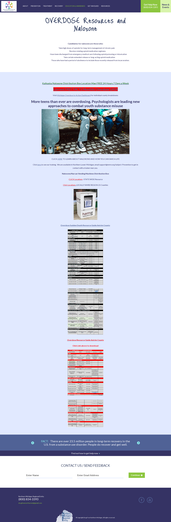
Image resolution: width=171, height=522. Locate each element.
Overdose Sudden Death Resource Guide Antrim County (85, 225)
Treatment (47, 6)
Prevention (35, 6)
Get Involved (93, 6)
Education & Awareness (75, 6)
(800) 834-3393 (150, 6)
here (39, 164)
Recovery (59, 6)
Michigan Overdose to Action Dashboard (74, 95)
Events (165, 7)
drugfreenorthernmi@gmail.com (30, 503)
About (25, 6)
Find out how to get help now (84, 453)
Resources (105, 6)
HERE (59, 159)
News (164, 4)
